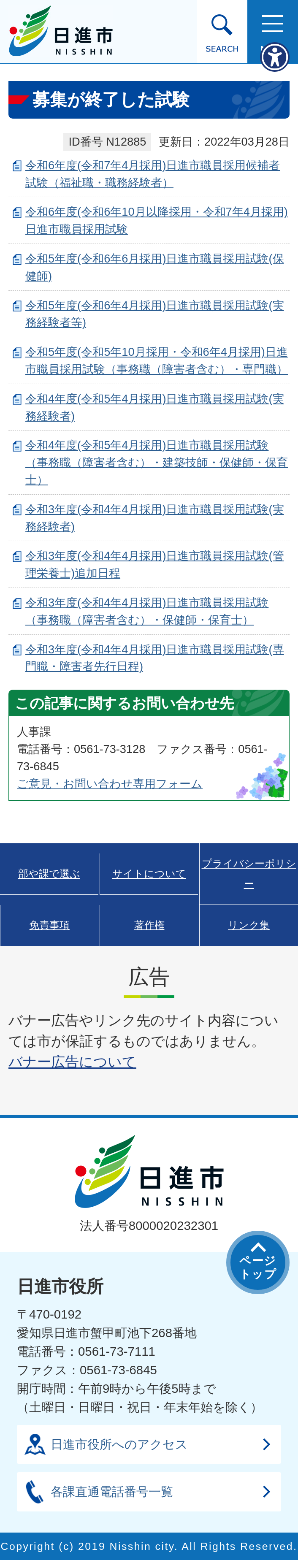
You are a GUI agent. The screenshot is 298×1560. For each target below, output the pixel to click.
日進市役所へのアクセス (119, 1444)
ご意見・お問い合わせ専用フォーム (110, 783)
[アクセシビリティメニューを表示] (275, 57)
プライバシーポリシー (249, 874)
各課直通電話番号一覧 (112, 1491)
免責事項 (49, 925)
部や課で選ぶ (49, 873)
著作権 (149, 925)
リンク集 (249, 925)
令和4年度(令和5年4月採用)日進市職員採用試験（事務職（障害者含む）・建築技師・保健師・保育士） (156, 462)
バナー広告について (72, 1062)
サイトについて (149, 873)
